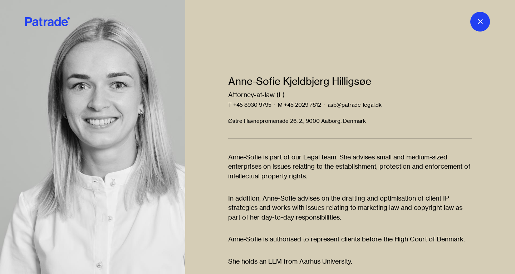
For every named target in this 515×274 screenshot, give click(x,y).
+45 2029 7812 (302, 104)
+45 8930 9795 (252, 104)
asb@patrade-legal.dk (355, 104)
